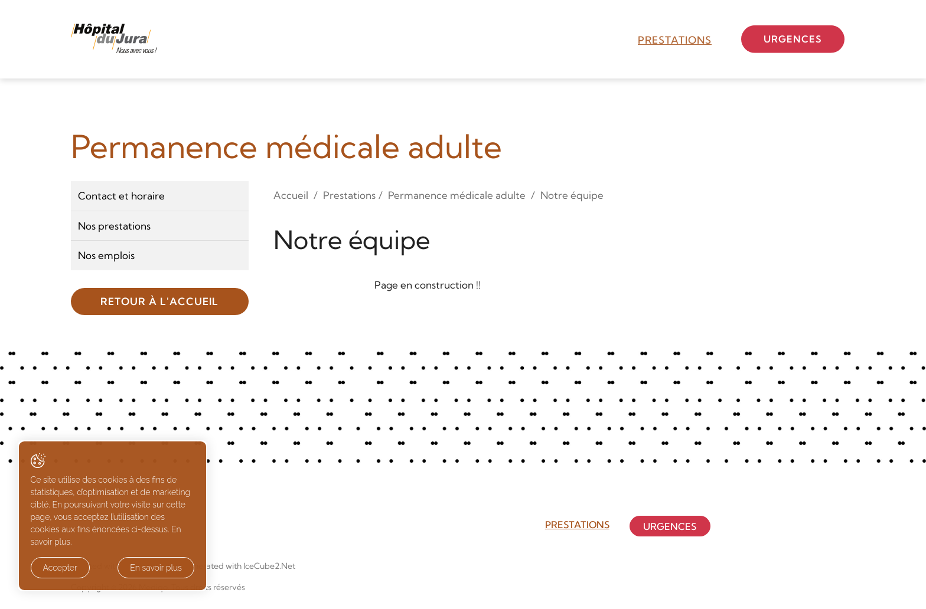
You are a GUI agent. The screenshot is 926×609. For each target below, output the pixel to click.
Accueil (290, 195)
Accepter (60, 568)
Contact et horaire (121, 195)
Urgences (798, 38)
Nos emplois (106, 255)
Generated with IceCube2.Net (238, 566)
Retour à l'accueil (159, 301)
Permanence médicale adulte (457, 195)
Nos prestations (114, 226)
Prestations (675, 40)
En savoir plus (132, 568)
